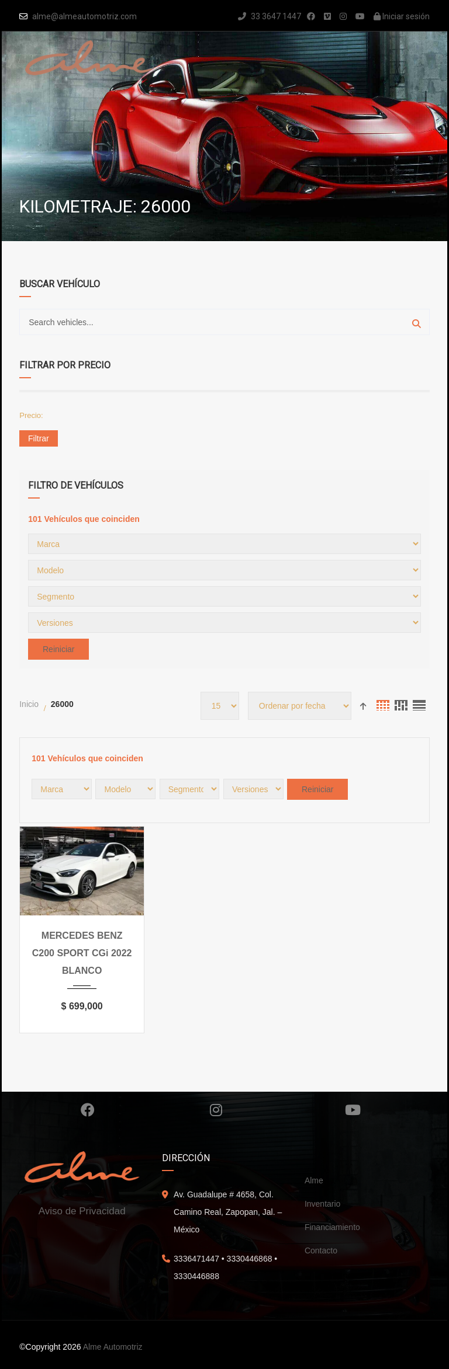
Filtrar (38, 438)
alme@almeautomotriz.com (84, 16)
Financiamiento (332, 1227)
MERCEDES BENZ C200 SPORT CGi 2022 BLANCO (82, 953)
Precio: (31, 415)
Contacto (321, 1250)
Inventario (322, 1203)
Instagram (216, 1109)
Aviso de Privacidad (82, 1211)
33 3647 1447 (269, 16)
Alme (314, 1180)
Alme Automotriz (113, 1346)
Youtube (353, 1109)
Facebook (88, 1109)
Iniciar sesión (402, 16)
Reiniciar (58, 649)
